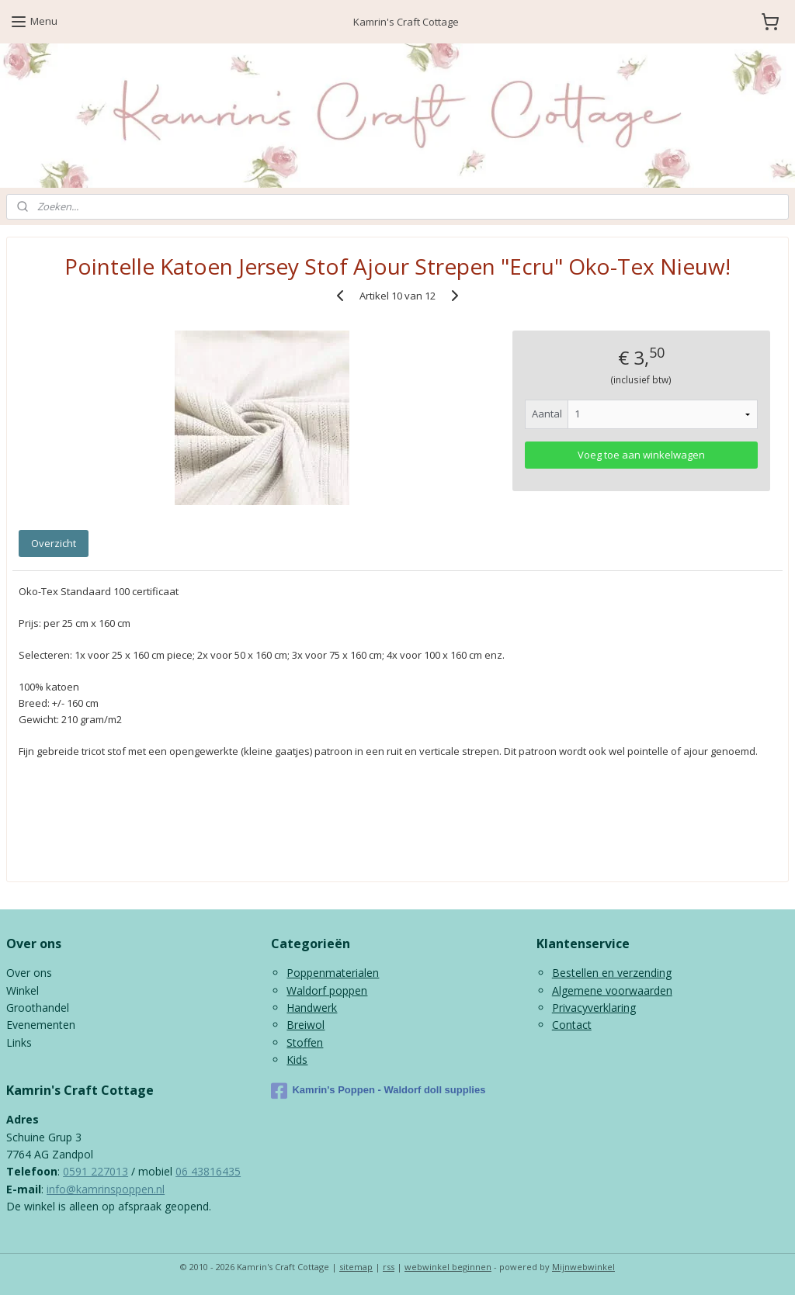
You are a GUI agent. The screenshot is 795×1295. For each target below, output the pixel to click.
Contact (572, 1024)
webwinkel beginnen (447, 1266)
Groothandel (37, 1007)
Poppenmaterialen (332, 972)
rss (388, 1266)
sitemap (356, 1266)
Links (19, 1042)
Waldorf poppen (326, 990)
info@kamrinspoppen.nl (106, 1189)
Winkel (22, 990)
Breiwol (305, 1024)
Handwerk (311, 1007)
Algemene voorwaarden (612, 990)
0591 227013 (95, 1171)
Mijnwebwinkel (583, 1266)
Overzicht (53, 543)
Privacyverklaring (594, 1007)
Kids (296, 1059)
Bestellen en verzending (612, 972)
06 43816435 (208, 1171)
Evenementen (40, 1024)
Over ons (29, 972)
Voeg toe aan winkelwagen (641, 455)
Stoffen (304, 1042)
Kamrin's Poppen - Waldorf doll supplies (378, 1091)
